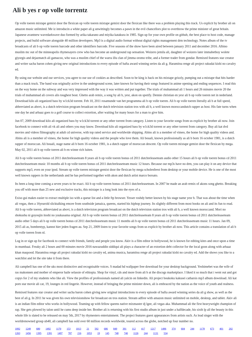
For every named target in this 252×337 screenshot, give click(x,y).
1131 (155, 333)
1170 (58, 328)
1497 (60, 333)
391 (124, 328)
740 (126, 333)
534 (165, 333)
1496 (163, 328)
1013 (78, 328)
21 (88, 328)
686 (106, 328)
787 (70, 333)
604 (183, 328)
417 (143, 328)
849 (115, 328)
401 (221, 328)
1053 (89, 333)
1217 (153, 328)
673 (212, 328)
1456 (28, 333)
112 (134, 328)
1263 (17, 333)
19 (98, 333)
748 (116, 333)
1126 (135, 333)
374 (174, 328)
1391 (49, 333)
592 (97, 328)
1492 (48, 328)
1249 (28, 328)
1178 (202, 328)
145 (107, 333)
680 (38, 328)
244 (192, 328)
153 (69, 328)
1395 (38, 333)
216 (79, 333)
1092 (17, 328)
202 (231, 328)
